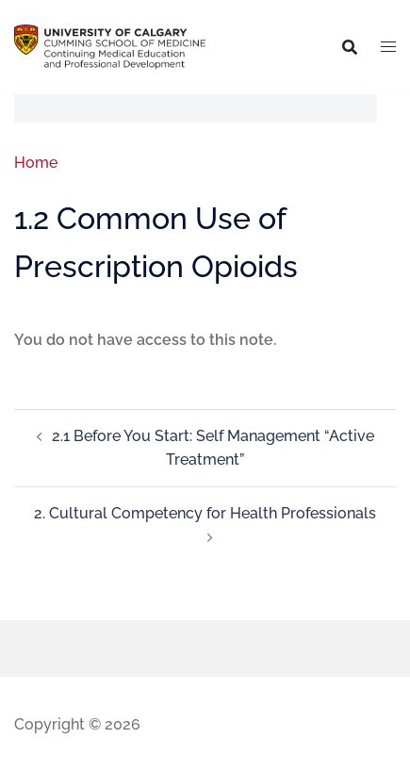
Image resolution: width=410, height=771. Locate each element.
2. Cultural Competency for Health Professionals (205, 513)
